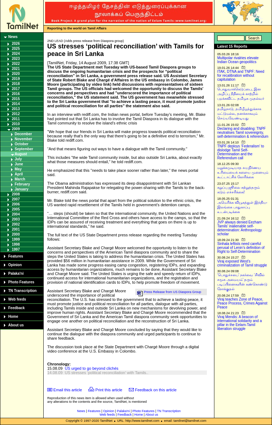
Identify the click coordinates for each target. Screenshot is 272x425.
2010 (16, 124)
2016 (16, 94)
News (13, 37)
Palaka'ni (16, 273)
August (21, 154)
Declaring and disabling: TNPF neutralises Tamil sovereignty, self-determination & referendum (242, 132)
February (22, 184)
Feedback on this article (155, 390)
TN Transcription (22, 291)
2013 (16, 109)
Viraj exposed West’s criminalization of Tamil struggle (242, 263)
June (19, 164)
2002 (16, 224)
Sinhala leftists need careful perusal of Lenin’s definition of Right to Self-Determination (240, 248)
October (21, 144)
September (24, 149)
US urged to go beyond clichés (91, 368)
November (23, 139)
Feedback (16, 308)
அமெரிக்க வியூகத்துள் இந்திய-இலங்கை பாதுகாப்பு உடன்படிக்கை (242, 207)
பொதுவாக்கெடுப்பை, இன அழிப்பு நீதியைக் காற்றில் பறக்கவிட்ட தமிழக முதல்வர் (240, 93)
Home (13, 316)
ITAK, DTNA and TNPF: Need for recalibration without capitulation (240, 75)
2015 (16, 99)
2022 (16, 64)
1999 (16, 239)
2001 (16, 229)
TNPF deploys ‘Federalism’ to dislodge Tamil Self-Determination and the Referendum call (240, 152)
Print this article (109, 390)
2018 (16, 84)
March (20, 179)
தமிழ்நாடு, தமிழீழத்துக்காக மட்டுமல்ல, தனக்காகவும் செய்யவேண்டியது (239, 113)
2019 (16, 79)
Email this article (67, 390)
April (19, 174)
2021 (16, 69)
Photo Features (21, 282)
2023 (16, 59)
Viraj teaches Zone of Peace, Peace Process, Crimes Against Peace (242, 303)
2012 (16, 114)
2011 (16, 119)
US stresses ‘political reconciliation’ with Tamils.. (107, 372)
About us (16, 325)
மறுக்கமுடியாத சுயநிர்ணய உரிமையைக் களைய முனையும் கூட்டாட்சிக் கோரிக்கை (242, 172)
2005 (16, 209)
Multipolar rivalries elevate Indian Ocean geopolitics (238, 60)
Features (15, 256)
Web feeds (17, 299)
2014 (16, 104)
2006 (16, 204)
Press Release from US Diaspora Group (172, 292)
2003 (16, 219)
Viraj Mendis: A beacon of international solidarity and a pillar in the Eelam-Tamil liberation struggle (239, 323)
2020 (16, 74)
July (18, 159)
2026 (16, 44)
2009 (16, 129)
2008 (16, 194)
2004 (16, 214)
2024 (16, 54)
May (18, 169)
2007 (16, 199)
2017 (16, 89)
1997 (16, 249)
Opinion (15, 265)
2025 (16, 49)
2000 (16, 234)
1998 (16, 244)
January (21, 189)
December (23, 134)
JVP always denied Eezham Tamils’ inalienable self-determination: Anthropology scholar (239, 228)
